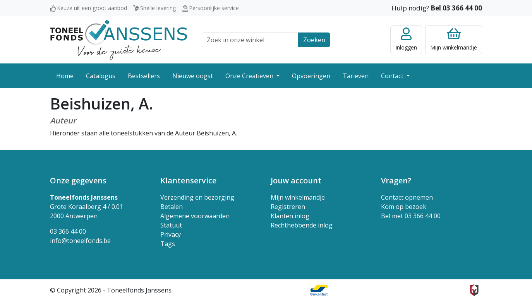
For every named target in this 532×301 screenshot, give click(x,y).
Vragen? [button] (396, 180)
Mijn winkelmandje (298, 197)
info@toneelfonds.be (80, 240)
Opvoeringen (311, 76)
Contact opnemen (407, 197)
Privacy (170, 234)
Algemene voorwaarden (195, 216)
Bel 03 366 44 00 (456, 7)
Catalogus (100, 76)
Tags (167, 243)
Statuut (171, 225)
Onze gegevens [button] (78, 180)
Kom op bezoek (403, 206)
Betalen (171, 206)
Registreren (288, 206)
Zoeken (314, 40)
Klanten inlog (290, 216)
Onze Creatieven (250, 76)
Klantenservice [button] (188, 180)
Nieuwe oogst (192, 76)
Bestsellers (144, 76)
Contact (393, 76)
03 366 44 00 (68, 231)
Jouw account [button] (296, 180)
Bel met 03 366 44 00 (411, 216)
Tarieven (356, 76)
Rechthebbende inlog (302, 225)
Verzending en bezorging (197, 197)
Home (65, 76)
